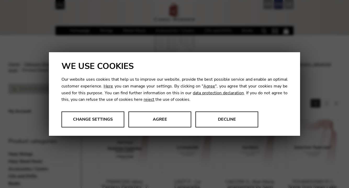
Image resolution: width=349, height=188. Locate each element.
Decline (227, 119)
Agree (209, 86)
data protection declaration (218, 93)
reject (149, 99)
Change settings (93, 119)
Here (108, 86)
